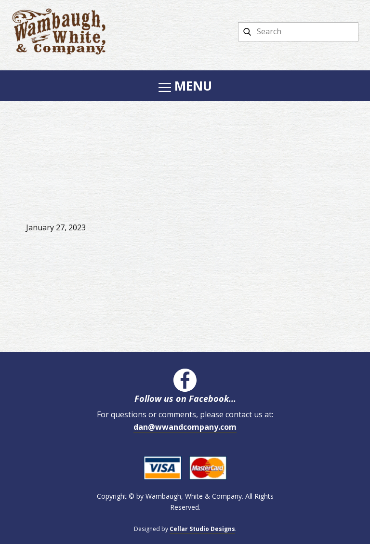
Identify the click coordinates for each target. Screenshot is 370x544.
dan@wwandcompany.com (185, 427)
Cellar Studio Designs (202, 529)
